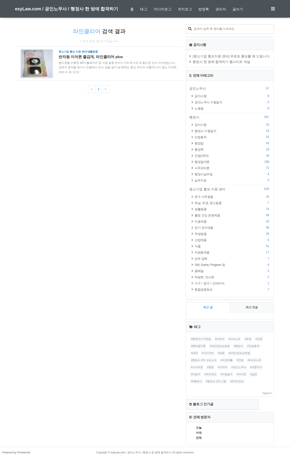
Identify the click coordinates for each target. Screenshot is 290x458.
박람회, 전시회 (232, 277)
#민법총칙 (253, 346)
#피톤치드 (256, 367)
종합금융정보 (232, 289)
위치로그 (185, 9)
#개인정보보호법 (220, 346)
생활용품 (232, 209)
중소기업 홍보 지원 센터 (229, 189)
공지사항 (232, 96)
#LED (194, 353)
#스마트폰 (197, 367)
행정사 (229, 117)
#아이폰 (241, 374)
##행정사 (196, 381)
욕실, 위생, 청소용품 (232, 203)
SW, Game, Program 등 (232, 265)
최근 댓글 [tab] (252, 307)
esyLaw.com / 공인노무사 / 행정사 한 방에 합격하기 (66, 8)
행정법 (232, 143)
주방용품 (232, 234)
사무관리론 (232, 168)
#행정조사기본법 (201, 339)
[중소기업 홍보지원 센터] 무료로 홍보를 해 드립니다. (231, 56)
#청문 (210, 367)
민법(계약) (232, 155)
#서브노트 (235, 339)
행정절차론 (232, 162)
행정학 (232, 149)
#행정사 (238, 346)
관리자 (221, 9)
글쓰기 (237, 9)
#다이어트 (208, 353)
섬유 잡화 (232, 258)
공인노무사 (229, 88)
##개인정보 (237, 381)
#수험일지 (227, 374)
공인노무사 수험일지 (232, 102)
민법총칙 (232, 137)
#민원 (258, 339)
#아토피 (220, 339)
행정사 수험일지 (232, 131)
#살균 (253, 374)
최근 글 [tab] (208, 307)
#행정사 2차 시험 (216, 381)
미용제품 (232, 221)
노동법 (232, 108)
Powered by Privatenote (16, 452)
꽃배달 (232, 271)
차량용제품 (232, 252)
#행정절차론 (198, 346)
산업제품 (232, 240)
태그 (143, 9)
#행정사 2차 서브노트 (203, 360)
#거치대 (222, 367)
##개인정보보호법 (239, 353)
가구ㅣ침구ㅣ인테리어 (232, 283)
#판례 (221, 353)
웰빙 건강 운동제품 (232, 215)
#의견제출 (227, 360)
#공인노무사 (238, 367)
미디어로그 (162, 9)
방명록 (203, 9)
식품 (232, 246)
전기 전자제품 (232, 227)
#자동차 (195, 374)
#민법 (240, 360)
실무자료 (232, 180)
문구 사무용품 (232, 197)
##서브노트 (254, 360)
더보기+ (267, 393)
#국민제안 (210, 374)
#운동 (248, 339)
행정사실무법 (232, 174)
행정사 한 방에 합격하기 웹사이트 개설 (221, 62)
